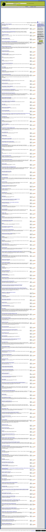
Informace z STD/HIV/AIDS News (6, 270)
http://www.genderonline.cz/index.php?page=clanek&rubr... (9, 133)
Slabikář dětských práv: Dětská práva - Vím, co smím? (8, 350)
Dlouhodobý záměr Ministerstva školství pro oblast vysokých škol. (9, 482)
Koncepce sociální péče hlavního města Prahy (7, 366)
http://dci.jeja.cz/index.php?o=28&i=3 (6, 111)
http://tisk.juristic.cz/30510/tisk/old (6, 268)
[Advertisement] (23, 14)
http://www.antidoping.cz (5, 175)
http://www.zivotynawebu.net (6, 72)
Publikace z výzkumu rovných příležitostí (7, 138)
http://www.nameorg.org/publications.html (7, 32)
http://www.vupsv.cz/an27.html (6, 227)
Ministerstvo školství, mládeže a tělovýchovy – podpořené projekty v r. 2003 (11, 499)
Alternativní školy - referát (5, 424)
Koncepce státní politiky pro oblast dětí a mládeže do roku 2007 (9, 313)
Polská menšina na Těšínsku (5, 277)
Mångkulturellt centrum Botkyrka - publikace (7, 233)
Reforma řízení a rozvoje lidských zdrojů (6, 354)
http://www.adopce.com (5, 388)
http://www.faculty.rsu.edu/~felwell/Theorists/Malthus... (8, 157)
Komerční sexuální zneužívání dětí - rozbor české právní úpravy (9, 41)
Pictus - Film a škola (4, 478)
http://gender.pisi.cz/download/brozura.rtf (7, 139)
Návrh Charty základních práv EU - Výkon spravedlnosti (8, 89)
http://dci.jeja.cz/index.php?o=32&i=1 (6, 87)
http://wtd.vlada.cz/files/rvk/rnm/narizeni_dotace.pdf (8, 521)
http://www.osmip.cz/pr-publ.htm (6, 293)
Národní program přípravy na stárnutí (6, 74)
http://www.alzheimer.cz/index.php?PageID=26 (7, 290)
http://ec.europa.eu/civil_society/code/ (7, 377)
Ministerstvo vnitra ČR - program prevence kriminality (8, 437)
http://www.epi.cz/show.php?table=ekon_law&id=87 (8, 95)
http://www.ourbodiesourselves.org (6, 190)
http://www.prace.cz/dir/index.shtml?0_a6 (7, 150)
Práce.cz (3, 120)
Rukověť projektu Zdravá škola (5, 427)
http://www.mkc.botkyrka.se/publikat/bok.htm (7, 234)
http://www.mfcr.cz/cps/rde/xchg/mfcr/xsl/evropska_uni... (8, 249)
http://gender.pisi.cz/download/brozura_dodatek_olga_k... (8, 169)
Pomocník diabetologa (4, 419)
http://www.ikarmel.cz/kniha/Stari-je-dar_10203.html (8, 218)
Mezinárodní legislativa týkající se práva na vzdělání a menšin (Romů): (10, 202)
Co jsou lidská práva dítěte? (5, 27)
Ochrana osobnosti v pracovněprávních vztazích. (7, 369)
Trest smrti (3, 236)
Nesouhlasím (38, 530)
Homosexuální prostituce (5, 274)
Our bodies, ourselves (4, 188)
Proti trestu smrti (4, 295)
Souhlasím (43, 530)
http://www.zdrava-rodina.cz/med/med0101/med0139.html (9, 224)
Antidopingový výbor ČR (5, 174)
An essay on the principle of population (6, 155)
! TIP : (6, 4)
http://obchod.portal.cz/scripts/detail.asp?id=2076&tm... (8, 410)
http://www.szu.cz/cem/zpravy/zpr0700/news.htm (8, 272)
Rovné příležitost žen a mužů (5, 332)
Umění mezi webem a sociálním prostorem (7, 159)
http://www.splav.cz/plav (5, 452)
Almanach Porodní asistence (5, 454)
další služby (35, 6)
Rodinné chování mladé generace (6, 259)
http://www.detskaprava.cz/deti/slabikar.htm (7, 352)
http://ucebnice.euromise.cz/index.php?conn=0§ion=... (8, 487)
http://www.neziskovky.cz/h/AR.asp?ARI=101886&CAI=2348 (9, 324)
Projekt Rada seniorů (4, 116)
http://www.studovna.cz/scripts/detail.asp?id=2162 (8, 395)
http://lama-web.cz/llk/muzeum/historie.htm (7, 221)
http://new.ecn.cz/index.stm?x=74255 (6, 231)
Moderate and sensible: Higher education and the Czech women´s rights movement (12, 251)
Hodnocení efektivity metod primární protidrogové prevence (9, 503)
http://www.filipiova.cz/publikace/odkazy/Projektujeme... (8, 257)
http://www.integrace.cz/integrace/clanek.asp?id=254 (8, 183)
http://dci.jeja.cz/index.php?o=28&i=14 (7, 29)
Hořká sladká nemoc (4, 135)
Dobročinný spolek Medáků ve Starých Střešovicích (8, 362)
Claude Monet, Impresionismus (5, 185)
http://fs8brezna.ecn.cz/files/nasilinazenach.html (8, 380)
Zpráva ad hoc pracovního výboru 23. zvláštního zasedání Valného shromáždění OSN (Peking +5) (13, 382)
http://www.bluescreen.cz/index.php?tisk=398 (7, 36)
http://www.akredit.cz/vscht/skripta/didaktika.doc (7, 214)
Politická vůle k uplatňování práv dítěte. (6, 171)
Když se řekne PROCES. (5, 177)
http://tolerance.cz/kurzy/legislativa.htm (7, 203)
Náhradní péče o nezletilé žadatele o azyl (7, 523)
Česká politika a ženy (4, 192)
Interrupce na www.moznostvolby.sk (6, 107)
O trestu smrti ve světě (4, 205)
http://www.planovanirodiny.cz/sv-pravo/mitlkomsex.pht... (8, 44)
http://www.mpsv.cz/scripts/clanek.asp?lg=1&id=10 (8, 303)
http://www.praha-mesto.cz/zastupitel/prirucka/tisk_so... (8, 367)
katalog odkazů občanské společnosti (13, 2)
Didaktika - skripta (4, 212)
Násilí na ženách (4, 379)
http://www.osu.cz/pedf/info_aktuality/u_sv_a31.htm (8, 114)
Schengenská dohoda (4, 247)
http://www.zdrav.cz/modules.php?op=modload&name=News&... (9, 311)
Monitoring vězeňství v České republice (6, 97)
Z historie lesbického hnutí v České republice (7, 220)
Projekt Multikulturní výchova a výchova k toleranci (8, 141)
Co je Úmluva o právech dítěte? (5, 110)
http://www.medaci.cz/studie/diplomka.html (7, 364)
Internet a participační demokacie (6, 346)
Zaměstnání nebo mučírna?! (5, 34)
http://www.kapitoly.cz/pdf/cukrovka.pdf (7, 136)
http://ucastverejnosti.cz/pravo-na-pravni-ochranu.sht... (8, 344)
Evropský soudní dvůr (4, 181)
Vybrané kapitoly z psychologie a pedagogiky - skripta (8, 127)
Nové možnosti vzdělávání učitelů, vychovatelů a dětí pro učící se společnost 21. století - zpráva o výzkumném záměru (16, 113)
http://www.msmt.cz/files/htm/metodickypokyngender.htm (8, 200)
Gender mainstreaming (4, 335)
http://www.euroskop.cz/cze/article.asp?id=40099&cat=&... (9, 306)
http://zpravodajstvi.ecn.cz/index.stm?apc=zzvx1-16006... (8, 39)
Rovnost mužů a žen (4, 302)
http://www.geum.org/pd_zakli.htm (6, 422)
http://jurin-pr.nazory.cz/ (5, 105)
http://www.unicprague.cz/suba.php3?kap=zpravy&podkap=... (9, 327)
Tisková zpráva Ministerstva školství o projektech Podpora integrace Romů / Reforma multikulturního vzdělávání (15, 489)
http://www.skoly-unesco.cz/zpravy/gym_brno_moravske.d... (9, 142)
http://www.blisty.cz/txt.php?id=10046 (6, 300)
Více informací (33, 530)
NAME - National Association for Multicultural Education (8, 31)
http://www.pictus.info (5, 480)
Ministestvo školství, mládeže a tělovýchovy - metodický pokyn (9, 511)
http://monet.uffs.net (5, 186)
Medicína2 (3, 430)
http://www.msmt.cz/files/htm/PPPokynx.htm (7, 513)
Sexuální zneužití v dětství (5, 358)
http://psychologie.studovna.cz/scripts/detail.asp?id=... (8, 360)
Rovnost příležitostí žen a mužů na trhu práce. (7, 226)
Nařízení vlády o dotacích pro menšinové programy (8, 519)
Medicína (3, 223)
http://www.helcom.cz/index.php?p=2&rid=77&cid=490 (8, 118)
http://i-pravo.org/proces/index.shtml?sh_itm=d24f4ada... (8, 476)
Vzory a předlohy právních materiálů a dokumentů (8, 229)
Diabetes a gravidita (4, 163)
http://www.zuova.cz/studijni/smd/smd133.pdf (7, 417)
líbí (32, 25)
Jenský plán (3, 458)
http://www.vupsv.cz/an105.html (6, 260)
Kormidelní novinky (39, 43)
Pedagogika (3, 515)
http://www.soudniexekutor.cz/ (6, 68)
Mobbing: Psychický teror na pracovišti (6, 46)
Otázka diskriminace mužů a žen (6, 305)
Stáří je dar (3, 216)
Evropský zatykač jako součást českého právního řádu (8, 390)
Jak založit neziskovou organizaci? (6, 262)
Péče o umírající (4, 308)
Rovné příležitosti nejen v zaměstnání (6, 397)
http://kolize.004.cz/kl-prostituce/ (6, 275)
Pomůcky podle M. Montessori (5, 50)
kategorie (40, 38)
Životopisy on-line (4, 70)
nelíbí (33, 25)
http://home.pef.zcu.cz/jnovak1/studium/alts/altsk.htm (8, 517)
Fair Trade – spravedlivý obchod (6, 38)
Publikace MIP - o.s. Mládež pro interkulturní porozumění (8, 292)
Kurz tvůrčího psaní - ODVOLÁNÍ (6, 445)
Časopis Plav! (3, 450)
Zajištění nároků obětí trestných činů (6, 317)
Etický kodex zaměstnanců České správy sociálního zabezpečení (9, 329)
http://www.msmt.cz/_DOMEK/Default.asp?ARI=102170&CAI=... (9, 501)
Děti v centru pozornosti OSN (5, 326)
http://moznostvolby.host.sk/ (6, 108)
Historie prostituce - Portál (5, 408)
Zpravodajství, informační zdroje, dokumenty (11, 7)
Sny (2, 152)
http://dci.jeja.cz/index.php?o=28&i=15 (7, 172)
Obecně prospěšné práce (5, 144)
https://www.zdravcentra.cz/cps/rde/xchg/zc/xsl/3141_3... (8, 245)
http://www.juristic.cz (5, 406)
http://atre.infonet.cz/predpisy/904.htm (7, 509)
